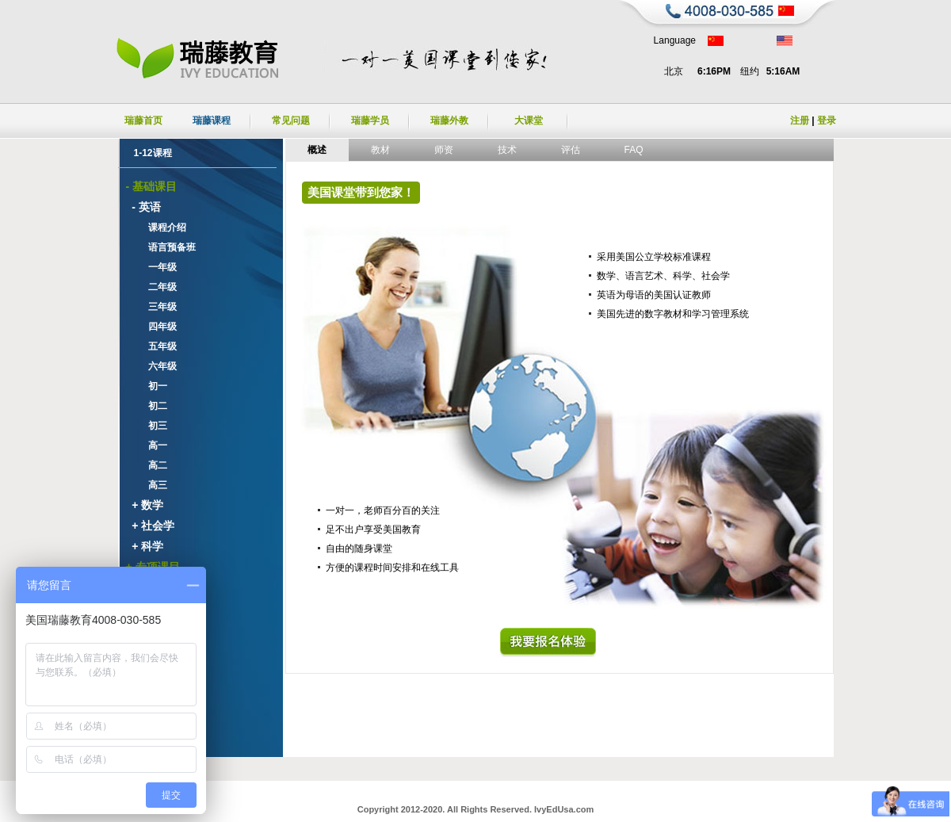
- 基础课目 (152, 186)
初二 (152, 405)
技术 (507, 149)
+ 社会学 (150, 525)
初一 (152, 386)
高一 (152, 445)
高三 (152, 485)
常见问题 (291, 120)
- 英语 (143, 207)
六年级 (157, 366)
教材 (380, 149)
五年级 (157, 346)
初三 (152, 425)
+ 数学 (145, 505)
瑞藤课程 (212, 120)
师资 (443, 149)
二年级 (157, 286)
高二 (152, 465)
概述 (317, 149)
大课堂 (528, 120)
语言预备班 (167, 247)
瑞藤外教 (449, 120)
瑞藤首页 (143, 120)
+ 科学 (145, 546)
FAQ (633, 149)
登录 (826, 120)
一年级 (157, 267)
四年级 (157, 326)
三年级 (157, 306)
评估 (570, 149)
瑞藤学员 (370, 120)
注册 (799, 120)
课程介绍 (162, 227)
